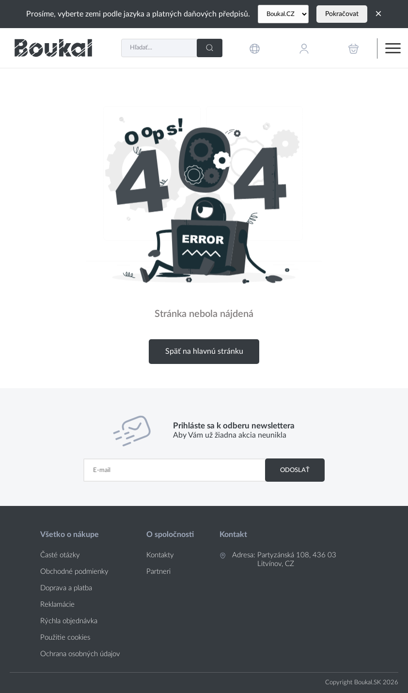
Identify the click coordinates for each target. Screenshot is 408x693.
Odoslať (295, 470)
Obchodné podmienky (74, 571)
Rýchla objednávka (68, 621)
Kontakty (160, 555)
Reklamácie (57, 604)
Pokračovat (342, 14)
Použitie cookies (65, 637)
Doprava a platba (66, 588)
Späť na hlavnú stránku (204, 351)
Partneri (158, 571)
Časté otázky (60, 555)
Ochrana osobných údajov (80, 654)
